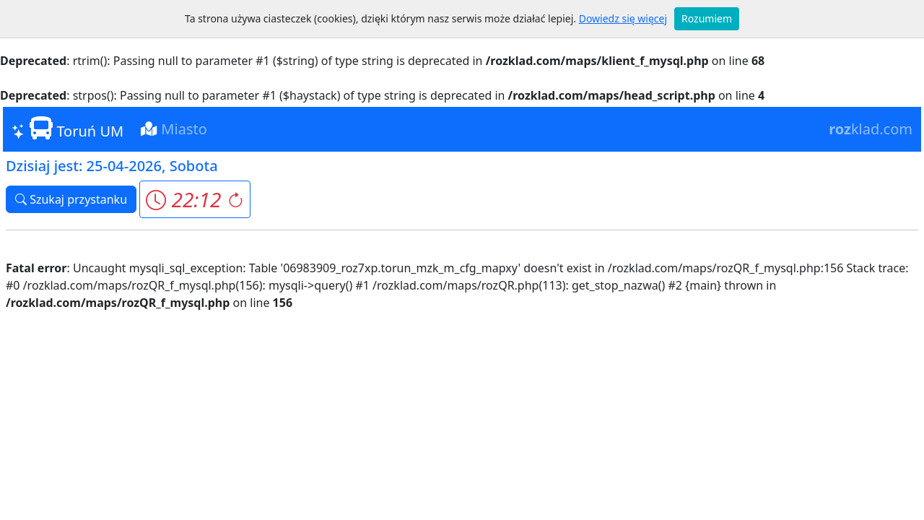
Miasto (174, 129)
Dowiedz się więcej (623, 18)
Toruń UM (67, 128)
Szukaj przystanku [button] (71, 199)
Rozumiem (706, 18)
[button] (194, 199)
